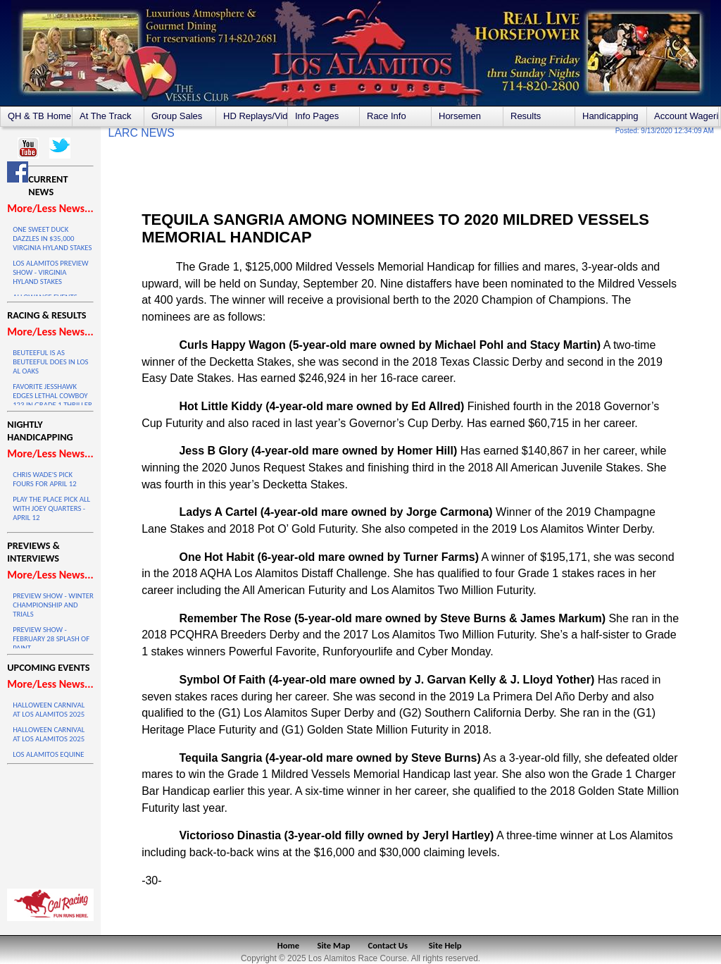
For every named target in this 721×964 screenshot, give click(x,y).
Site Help (445, 945)
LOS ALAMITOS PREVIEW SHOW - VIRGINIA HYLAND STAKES (50, 272)
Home (288, 945)
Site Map (334, 945)
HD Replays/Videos (255, 116)
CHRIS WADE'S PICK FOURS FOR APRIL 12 (44, 479)
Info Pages (317, 116)
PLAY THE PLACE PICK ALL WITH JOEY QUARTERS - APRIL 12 (51, 508)
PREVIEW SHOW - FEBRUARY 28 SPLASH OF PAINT (51, 639)
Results (525, 116)
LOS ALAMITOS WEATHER (50, 823)
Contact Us (388, 945)
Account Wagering (686, 116)
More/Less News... (50, 208)
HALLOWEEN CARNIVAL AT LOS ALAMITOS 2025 (48, 709)
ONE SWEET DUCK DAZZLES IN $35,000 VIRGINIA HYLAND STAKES (52, 238)
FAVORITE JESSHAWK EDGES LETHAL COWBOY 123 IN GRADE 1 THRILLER (52, 395)
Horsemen (460, 116)
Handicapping (610, 116)
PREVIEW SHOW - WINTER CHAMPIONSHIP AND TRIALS (53, 605)
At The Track (105, 116)
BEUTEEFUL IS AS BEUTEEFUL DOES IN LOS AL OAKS (50, 362)
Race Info (386, 116)
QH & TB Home (39, 116)
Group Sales (176, 116)
